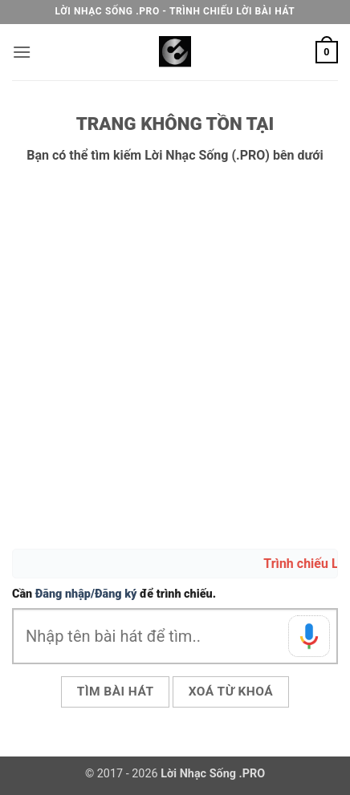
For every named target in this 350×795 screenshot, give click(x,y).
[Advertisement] (175, 357)
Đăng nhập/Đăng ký (86, 594)
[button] (21, 51)
